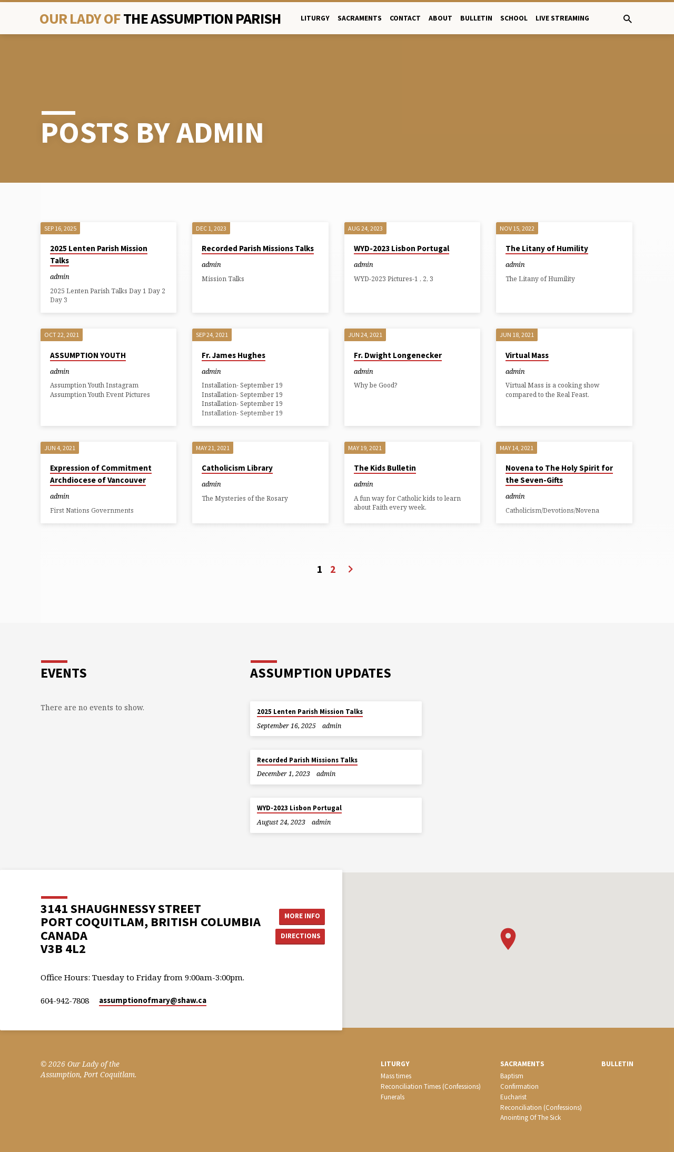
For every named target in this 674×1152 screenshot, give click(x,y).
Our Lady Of (160, 18)
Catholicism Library (237, 434)
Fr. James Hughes (233, 321)
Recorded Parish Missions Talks (258, 215)
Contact (405, 18)
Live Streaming (562, 18)
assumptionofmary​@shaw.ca (152, 1000)
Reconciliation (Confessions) (541, 1107)
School (514, 18)
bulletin (476, 18)
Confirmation (519, 1086)
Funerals (392, 1097)
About (440, 18)
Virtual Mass (527, 321)
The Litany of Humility (547, 215)
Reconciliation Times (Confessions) (431, 1086)
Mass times (396, 1075)
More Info (302, 915)
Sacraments (360, 18)
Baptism (511, 1075)
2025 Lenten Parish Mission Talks (310, 711)
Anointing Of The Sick (530, 1117)
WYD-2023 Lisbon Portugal (401, 215)
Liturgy (315, 18)
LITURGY (395, 1063)
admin (60, 242)
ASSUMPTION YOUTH (88, 321)
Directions (301, 936)
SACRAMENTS (522, 1063)
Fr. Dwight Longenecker (398, 321)
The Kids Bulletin (385, 434)
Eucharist (513, 1097)
